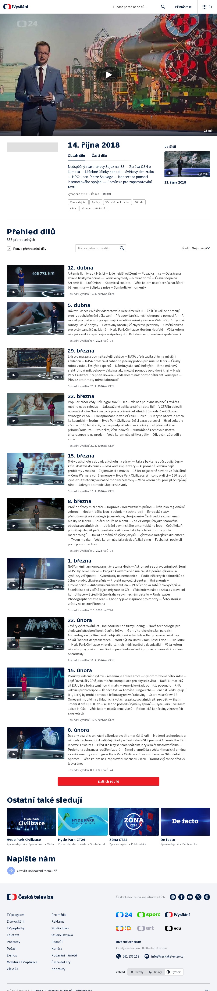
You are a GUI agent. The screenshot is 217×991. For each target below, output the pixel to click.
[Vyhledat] (122, 248)
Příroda (139, 202)
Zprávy (96, 202)
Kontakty (58, 969)
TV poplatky (15, 928)
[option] (137, 972)
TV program (15, 914)
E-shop (12, 955)
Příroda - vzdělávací (93, 208)
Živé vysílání (15, 921)
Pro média (58, 914)
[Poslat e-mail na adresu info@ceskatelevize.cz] (164, 956)
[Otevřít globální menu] (207, 7)
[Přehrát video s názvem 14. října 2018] (108, 74)
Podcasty (13, 942)
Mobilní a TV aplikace (22, 962)
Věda (73, 208)
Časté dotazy (60, 962)
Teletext (13, 935)
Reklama (57, 921)
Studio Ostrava (62, 935)
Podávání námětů (64, 955)
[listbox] (155, 972)
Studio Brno (60, 928)
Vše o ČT (13, 969)
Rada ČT (57, 942)
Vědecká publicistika (117, 202)
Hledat (162, 8)
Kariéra (56, 948)
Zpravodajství (78, 202)
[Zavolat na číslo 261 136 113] (127, 956)
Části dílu (99, 155)
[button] (108, 75)
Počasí (11, 948)
